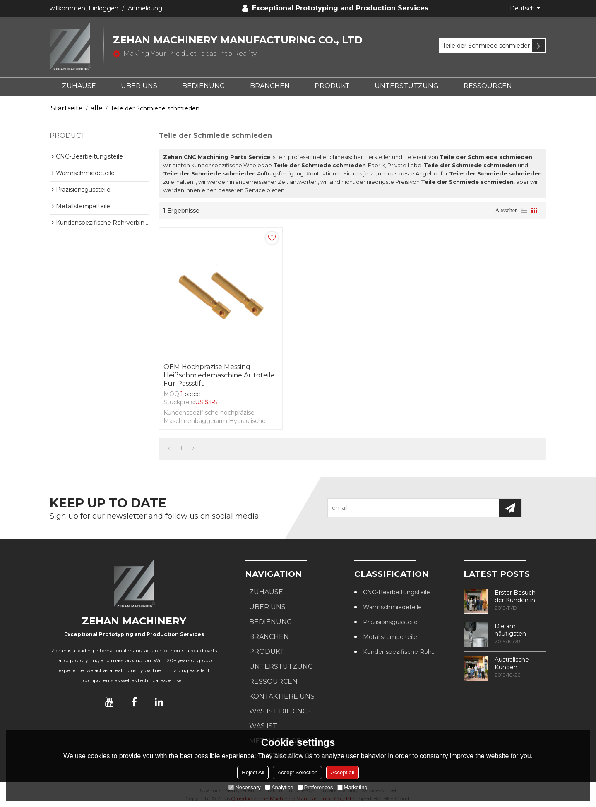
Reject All (253, 772)
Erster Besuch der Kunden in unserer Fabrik (515, 596)
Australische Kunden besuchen (512, 663)
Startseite (67, 108)
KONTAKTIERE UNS (282, 696)
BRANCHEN (270, 86)
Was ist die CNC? (280, 711)
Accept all (342, 772)
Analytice (279, 787)
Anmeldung (145, 8)
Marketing (352, 787)
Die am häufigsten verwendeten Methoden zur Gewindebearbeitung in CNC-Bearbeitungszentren (520, 629)
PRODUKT (332, 86)
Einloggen (103, 8)
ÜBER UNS (139, 86)
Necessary (244, 787)
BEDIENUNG (203, 86)
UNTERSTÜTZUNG (407, 86)
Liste (524, 211)
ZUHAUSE (79, 86)
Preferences (315, 787)
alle (97, 108)
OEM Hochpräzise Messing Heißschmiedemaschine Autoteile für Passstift (219, 375)
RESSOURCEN (488, 86)
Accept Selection (297, 772)
